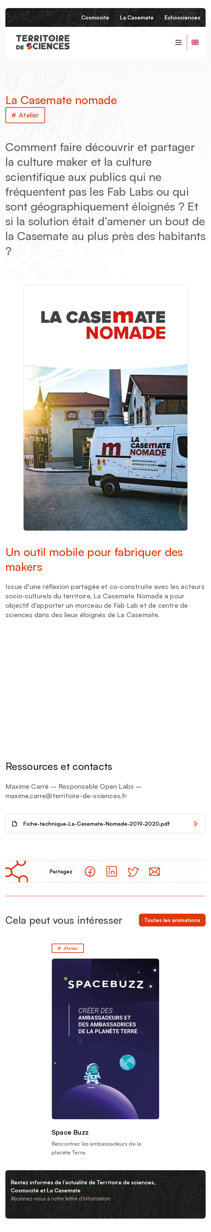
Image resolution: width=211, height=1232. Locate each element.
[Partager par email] (154, 871)
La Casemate (137, 17)
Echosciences (182, 17)
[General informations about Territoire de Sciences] (195, 42)
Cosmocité (95, 17)
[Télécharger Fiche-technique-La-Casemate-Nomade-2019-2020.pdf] (105, 823)
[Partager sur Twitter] (133, 871)
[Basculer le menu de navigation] (179, 42)
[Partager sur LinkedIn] (111, 871)
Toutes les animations (172, 920)
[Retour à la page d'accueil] (42, 42)
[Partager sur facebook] (90, 871)
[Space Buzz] (105, 1050)
